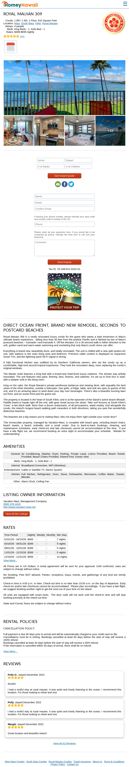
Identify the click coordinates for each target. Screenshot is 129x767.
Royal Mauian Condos (60, 761)
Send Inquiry (64, 262)
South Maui (27, 23)
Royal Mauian (50, 23)
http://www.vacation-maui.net (19, 506)
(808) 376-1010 (12, 504)
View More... (10, 560)
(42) (14, 36)
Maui (17, 23)
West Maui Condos (15, 761)
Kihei (38, 23)
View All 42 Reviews (64, 743)
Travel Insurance (82, 761)
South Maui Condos (36, 761)
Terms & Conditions (114, 761)
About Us (97, 761)
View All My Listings (17, 513)
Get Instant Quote (64, 175)
